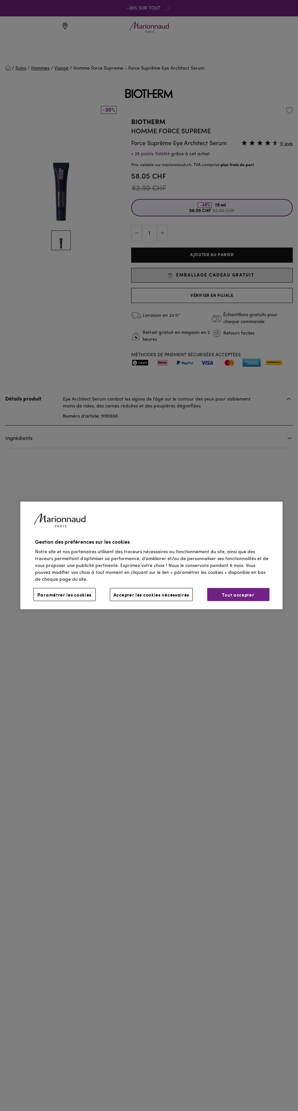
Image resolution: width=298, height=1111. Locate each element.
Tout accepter (238, 594)
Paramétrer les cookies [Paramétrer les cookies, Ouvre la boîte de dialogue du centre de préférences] (64, 594)
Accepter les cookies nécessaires (151, 594)
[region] (151, 555)
